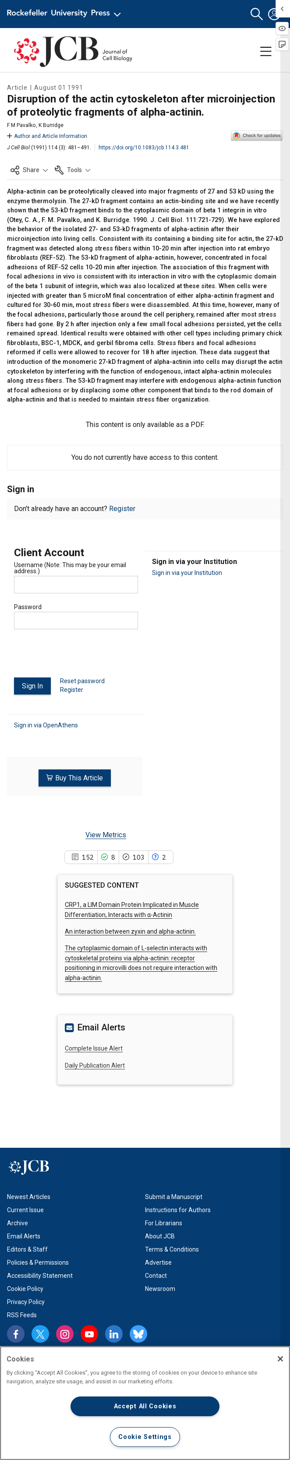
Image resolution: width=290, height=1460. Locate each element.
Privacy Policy (26, 1301)
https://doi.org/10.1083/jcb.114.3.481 (144, 148)
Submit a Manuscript (173, 1196)
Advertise (158, 1262)
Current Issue (25, 1209)
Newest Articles (28, 1196)
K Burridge (51, 125)
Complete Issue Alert (94, 1048)
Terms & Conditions (172, 1249)
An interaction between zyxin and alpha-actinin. (130, 931)
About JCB (160, 1236)
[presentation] (80, 657)
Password (28, 607)
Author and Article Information (47, 136)
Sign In (32, 686)
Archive (17, 1223)
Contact (156, 1275)
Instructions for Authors (178, 1209)
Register (122, 508)
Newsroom (160, 1288)
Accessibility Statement (40, 1275)
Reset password (82, 680)
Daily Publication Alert (95, 1065)
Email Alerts (23, 1236)
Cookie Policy (25, 1288)
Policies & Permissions (38, 1262)
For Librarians (163, 1223)
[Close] (280, 1358)
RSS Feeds (22, 1315)
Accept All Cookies (145, 1406)
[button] (257, 14)
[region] (145, 1403)
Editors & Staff (27, 1249)
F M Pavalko (21, 125)
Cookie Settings (145, 1437)
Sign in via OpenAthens (46, 724)
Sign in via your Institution (187, 572)
